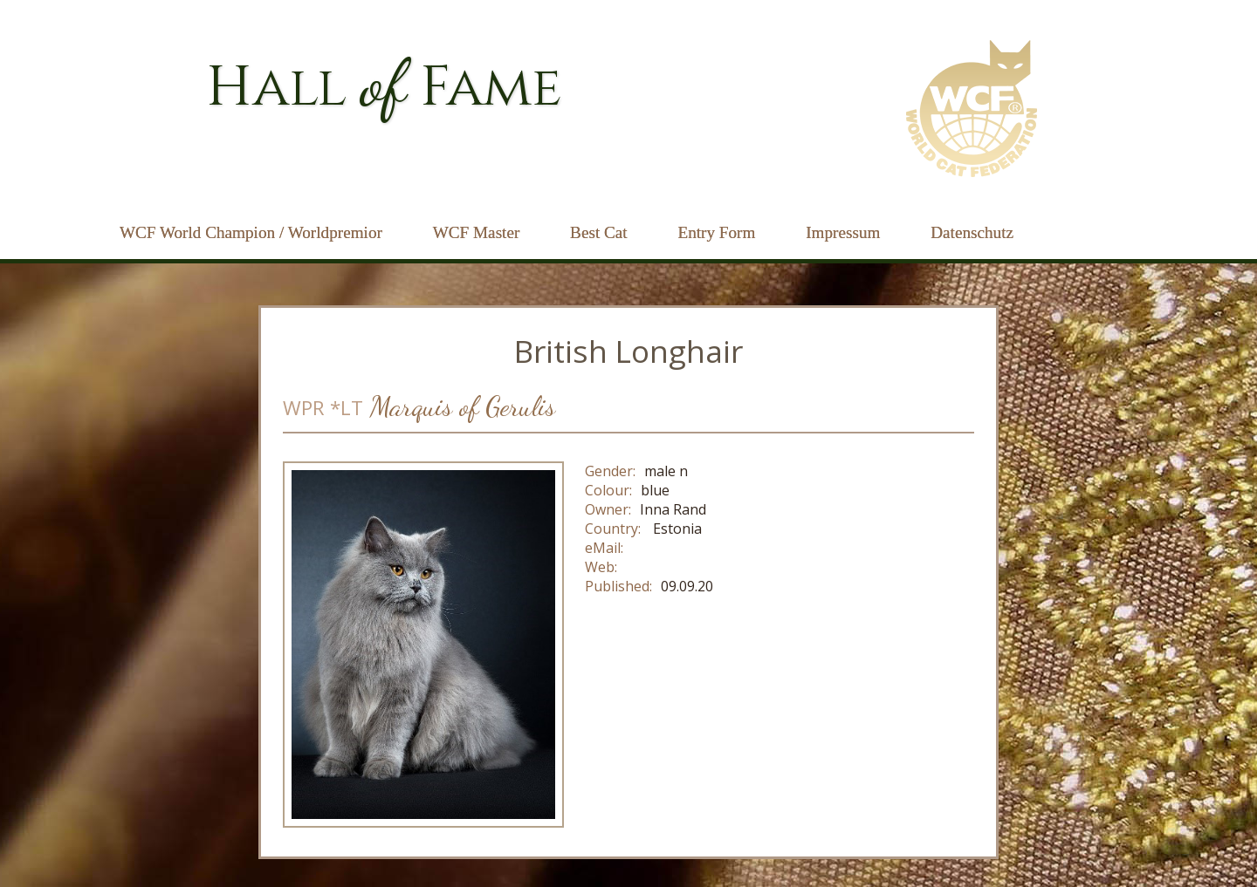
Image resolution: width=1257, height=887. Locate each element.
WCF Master (476, 232)
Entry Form (716, 232)
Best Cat (599, 232)
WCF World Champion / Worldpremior (251, 232)
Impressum (843, 232)
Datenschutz (972, 232)
